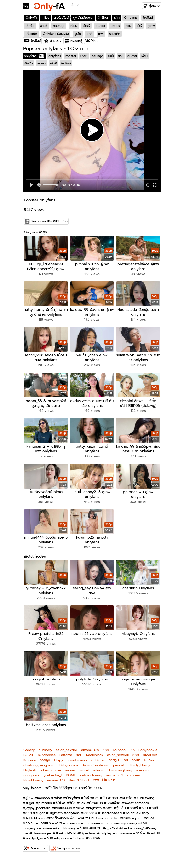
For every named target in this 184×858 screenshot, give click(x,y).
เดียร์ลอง (90, 813)
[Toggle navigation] (27, 6)
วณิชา (136, 760)
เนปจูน (96, 828)
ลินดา (150, 818)
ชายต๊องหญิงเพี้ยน (63, 818)
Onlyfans (130, 17)
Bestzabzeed (111, 813)
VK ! (94, 40)
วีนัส (72, 803)
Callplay (105, 833)
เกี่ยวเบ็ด (31, 33)
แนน (157, 833)
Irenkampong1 (133, 828)
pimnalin (119, 765)
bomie (47, 828)
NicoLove (150, 755)
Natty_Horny (140, 765)
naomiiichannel (77, 770)
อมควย (100, 25)
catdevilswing (91, 775)
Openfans (88, 833)
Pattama (65, 755)
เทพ (101, 33)
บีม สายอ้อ (110, 797)
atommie (73, 823)
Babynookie (148, 750)
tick (82, 803)
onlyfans (34, 56)
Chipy (58, 760)
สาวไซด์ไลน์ (61, 17)
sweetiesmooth (79, 760)
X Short (103, 17)
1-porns (63, 838)
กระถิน (30, 823)
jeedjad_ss (34, 838)
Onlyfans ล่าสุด (35, 232)
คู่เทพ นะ (154, 5)
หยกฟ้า (127, 797)
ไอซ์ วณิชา (91, 797)
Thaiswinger (42, 833)
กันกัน (84, 828)
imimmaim (92, 823)
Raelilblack (94, 755)
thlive (80, 808)
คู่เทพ (151, 25)
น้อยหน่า (45, 823)
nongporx (31, 775)
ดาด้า (109, 808)
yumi (138, 818)
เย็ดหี (86, 25)
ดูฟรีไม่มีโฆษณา (83, 17)
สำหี (139, 25)
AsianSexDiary (137, 813)
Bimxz (100, 760)
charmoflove (51, 770)
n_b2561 (111, 828)
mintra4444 (47, 755)
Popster (70, 56)
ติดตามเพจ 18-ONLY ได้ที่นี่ (49, 221)
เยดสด (115, 25)
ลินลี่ (155, 808)
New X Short (79, 780)
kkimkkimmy (33, 780)
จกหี (89, 33)
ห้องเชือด (113, 803)
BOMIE (28, 755)
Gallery (29, 750)
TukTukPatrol (35, 818)
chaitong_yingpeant (39, 765)
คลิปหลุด (59, 25)
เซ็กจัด (30, 25)
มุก (148, 833)
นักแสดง (55, 40)
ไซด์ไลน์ (148, 17)
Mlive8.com (39, 848)
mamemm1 (114, 775)
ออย (106, 750)
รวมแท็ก (114, 33)
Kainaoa (119, 750)
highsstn (95, 808)
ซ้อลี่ (139, 833)
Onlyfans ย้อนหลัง (56, 33)
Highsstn (30, 770)
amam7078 (90, 750)
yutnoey (130, 823)
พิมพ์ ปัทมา (88, 818)
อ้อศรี (134, 808)
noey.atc (143, 770)
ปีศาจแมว (96, 803)
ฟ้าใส (58, 823)
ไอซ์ (132, 750)
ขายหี (43, 25)
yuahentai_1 (52, 775)
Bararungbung (120, 770)
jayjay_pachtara (37, 808)
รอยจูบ (45, 760)
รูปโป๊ (78, 33)
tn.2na (149, 760)
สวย (128, 25)
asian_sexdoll (66, 750)
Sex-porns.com (69, 848)
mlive (45, 17)
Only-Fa (31, 17)
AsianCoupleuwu (95, 765)
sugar (29, 803)
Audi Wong (145, 797)
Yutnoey (45, 750)
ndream (99, 770)
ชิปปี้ (145, 808)
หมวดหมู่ (76, 40)
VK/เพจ (94, 838)
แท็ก (117, 17)
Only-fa (78, 838)
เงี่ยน (73, 25)
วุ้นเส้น (121, 808)
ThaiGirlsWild (65, 833)
